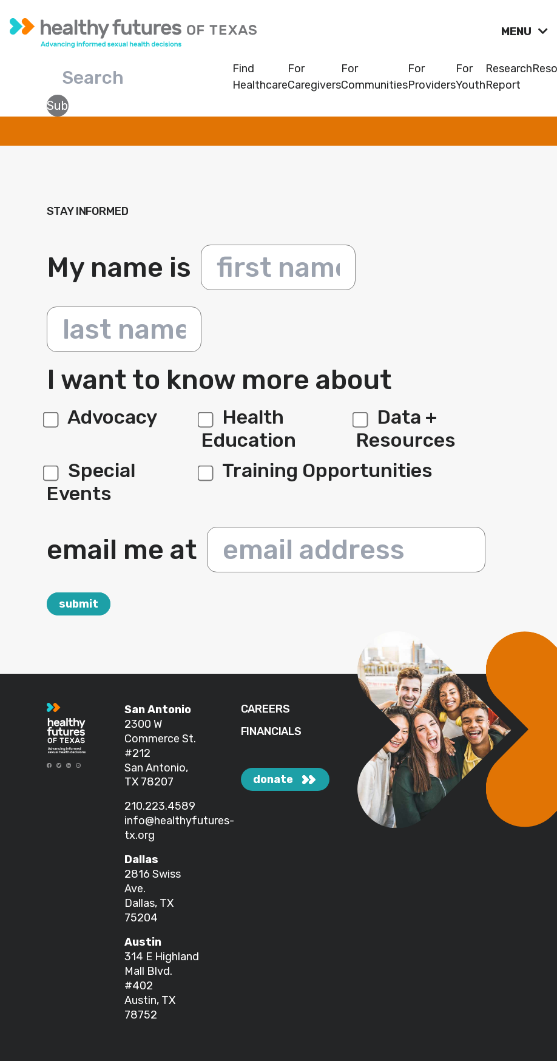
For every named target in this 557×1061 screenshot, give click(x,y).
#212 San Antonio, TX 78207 (156, 768)
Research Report (508, 77)
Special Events (91, 482)
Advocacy (102, 417)
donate (273, 779)
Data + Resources (406, 428)
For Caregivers (314, 77)
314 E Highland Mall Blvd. (161, 964)
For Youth (470, 77)
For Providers (432, 77)
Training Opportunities (317, 470)
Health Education (248, 428)
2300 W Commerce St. (160, 731)
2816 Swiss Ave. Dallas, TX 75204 (152, 895)
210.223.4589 (159, 806)
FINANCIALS (271, 731)
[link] (250, 30)
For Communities (374, 77)
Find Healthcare (260, 77)
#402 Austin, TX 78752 (149, 1000)
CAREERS (265, 709)
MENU (517, 31)
